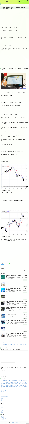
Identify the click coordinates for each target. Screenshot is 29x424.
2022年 (2, 409)
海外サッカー (3, 397)
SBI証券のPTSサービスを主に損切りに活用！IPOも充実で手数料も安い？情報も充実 (13, 344)
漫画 (2, 398)
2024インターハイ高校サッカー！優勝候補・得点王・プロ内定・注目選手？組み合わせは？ (14, 385)
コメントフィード (3, 418)
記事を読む (25, 286)
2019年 (2, 412)
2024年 (2, 408)
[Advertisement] (14, 17)
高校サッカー (3, 400)
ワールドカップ (3, 390)
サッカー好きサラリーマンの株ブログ (11, 1)
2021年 (2, 410)
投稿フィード (3, 417)
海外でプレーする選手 (4, 396)
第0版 (20, 422)
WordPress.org (3, 419)
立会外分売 (2, 399)
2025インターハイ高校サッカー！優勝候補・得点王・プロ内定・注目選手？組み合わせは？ (14, 382)
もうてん (26, 270)
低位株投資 (2, 391)
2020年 (2, 411)
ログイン (2, 416)
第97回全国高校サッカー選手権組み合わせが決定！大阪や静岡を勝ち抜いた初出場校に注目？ (14, 342)
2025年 (2, 407)
